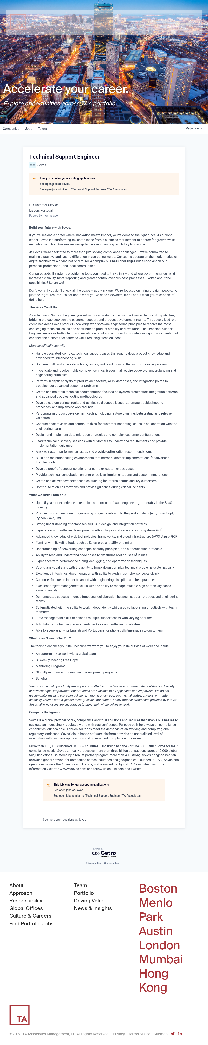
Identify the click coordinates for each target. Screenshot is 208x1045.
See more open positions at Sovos (64, 819)
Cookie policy (111, 863)
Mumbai (161, 959)
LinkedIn (118, 769)
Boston (158, 889)
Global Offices (26, 908)
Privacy (119, 1034)
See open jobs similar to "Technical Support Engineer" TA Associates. (84, 189)
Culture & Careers (30, 916)
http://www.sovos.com (70, 769)
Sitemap (161, 1034)
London (159, 945)
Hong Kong (154, 981)
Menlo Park (156, 910)
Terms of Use (139, 1034)
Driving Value (89, 900)
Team (80, 885)
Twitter (136, 769)
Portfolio (84, 893)
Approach (20, 893)
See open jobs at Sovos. (55, 184)
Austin (156, 931)
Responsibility (25, 900)
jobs (29, 129)
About (16, 885)
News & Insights (93, 908)
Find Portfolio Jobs (31, 923)
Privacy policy (93, 863)
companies (11, 129)
